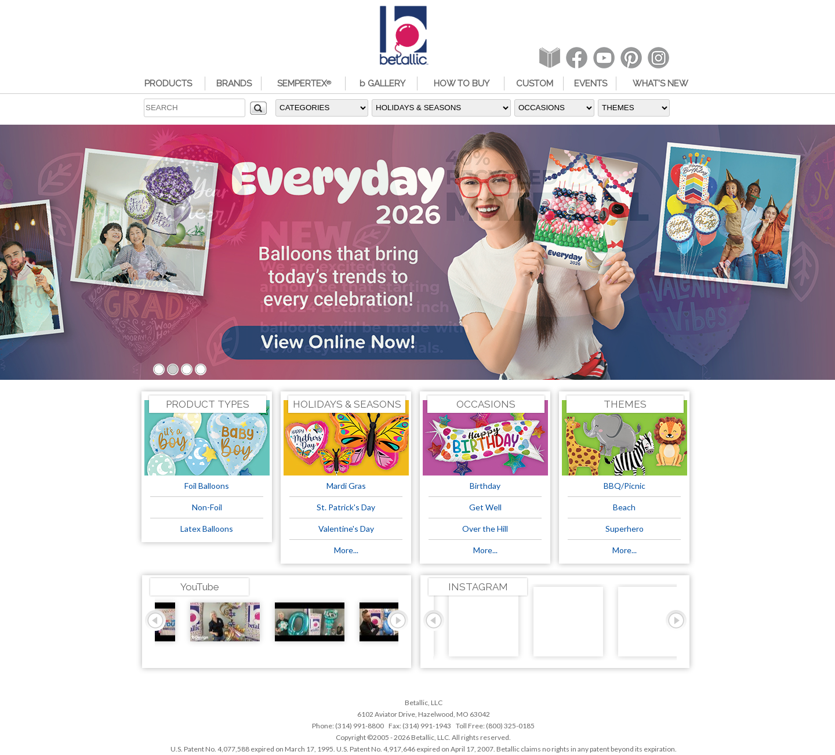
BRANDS (234, 83)
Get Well (485, 507)
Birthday (485, 486)
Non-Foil (207, 507)
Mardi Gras (346, 486)
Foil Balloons (206, 486)
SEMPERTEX (304, 83)
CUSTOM (534, 83)
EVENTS (590, 83)
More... (346, 550)
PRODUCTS (168, 83)
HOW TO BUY (461, 83)
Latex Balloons (206, 528)
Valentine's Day (346, 528)
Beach (624, 507)
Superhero (624, 528)
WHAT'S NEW (660, 83)
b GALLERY (382, 83)
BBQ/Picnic (624, 486)
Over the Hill (485, 528)
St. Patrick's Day (346, 507)
